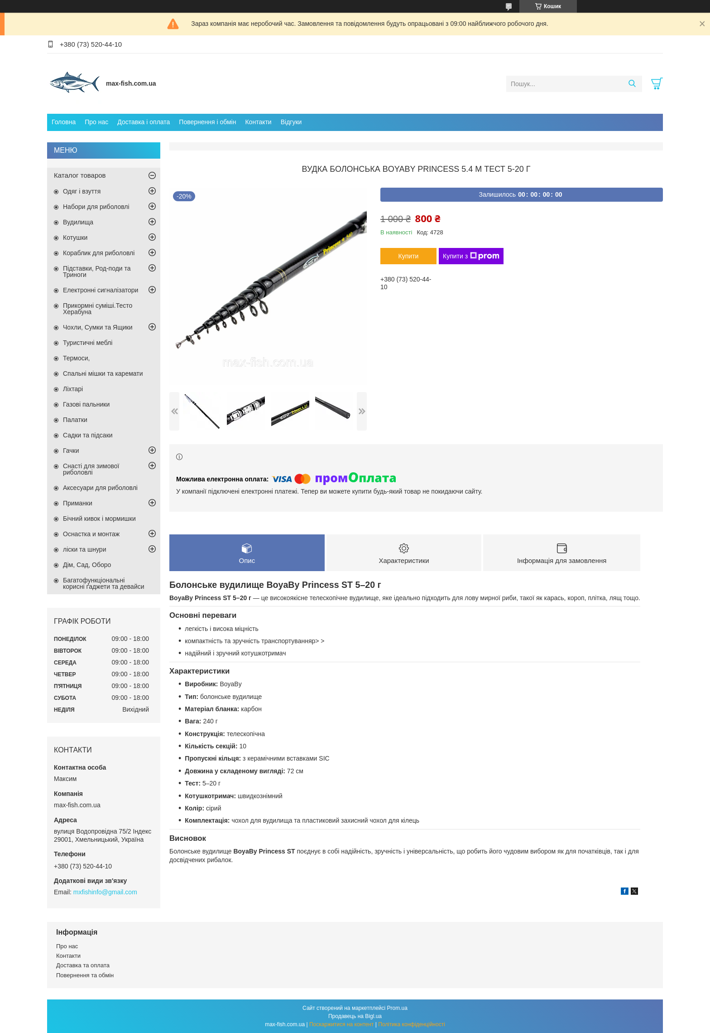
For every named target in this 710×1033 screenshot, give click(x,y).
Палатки (75, 419)
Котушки (75, 237)
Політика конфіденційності (411, 1024)
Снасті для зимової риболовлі (91, 469)
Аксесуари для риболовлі (100, 487)
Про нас (96, 122)
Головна (64, 122)
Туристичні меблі (87, 342)
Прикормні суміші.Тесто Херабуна (97, 308)
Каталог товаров (80, 175)
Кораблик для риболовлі (98, 253)
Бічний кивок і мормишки (99, 518)
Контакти (258, 122)
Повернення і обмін (207, 122)
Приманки (77, 503)
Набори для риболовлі (96, 206)
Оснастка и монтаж (91, 534)
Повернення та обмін (85, 975)
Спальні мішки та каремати (103, 373)
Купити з (471, 256)
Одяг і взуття (82, 191)
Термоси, (76, 358)
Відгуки (291, 122)
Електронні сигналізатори (100, 290)
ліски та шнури (84, 549)
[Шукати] (632, 84)
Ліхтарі (73, 389)
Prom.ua (397, 1008)
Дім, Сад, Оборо (87, 564)
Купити (408, 256)
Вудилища (78, 222)
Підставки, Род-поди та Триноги (97, 271)
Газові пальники (86, 404)
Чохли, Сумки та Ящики (97, 327)
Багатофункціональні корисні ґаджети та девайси (103, 583)
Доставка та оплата (83, 965)
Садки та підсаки (88, 435)
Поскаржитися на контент (341, 1024)
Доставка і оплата (143, 122)
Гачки (71, 450)
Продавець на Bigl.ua (355, 1016)
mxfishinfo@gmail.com (105, 892)
